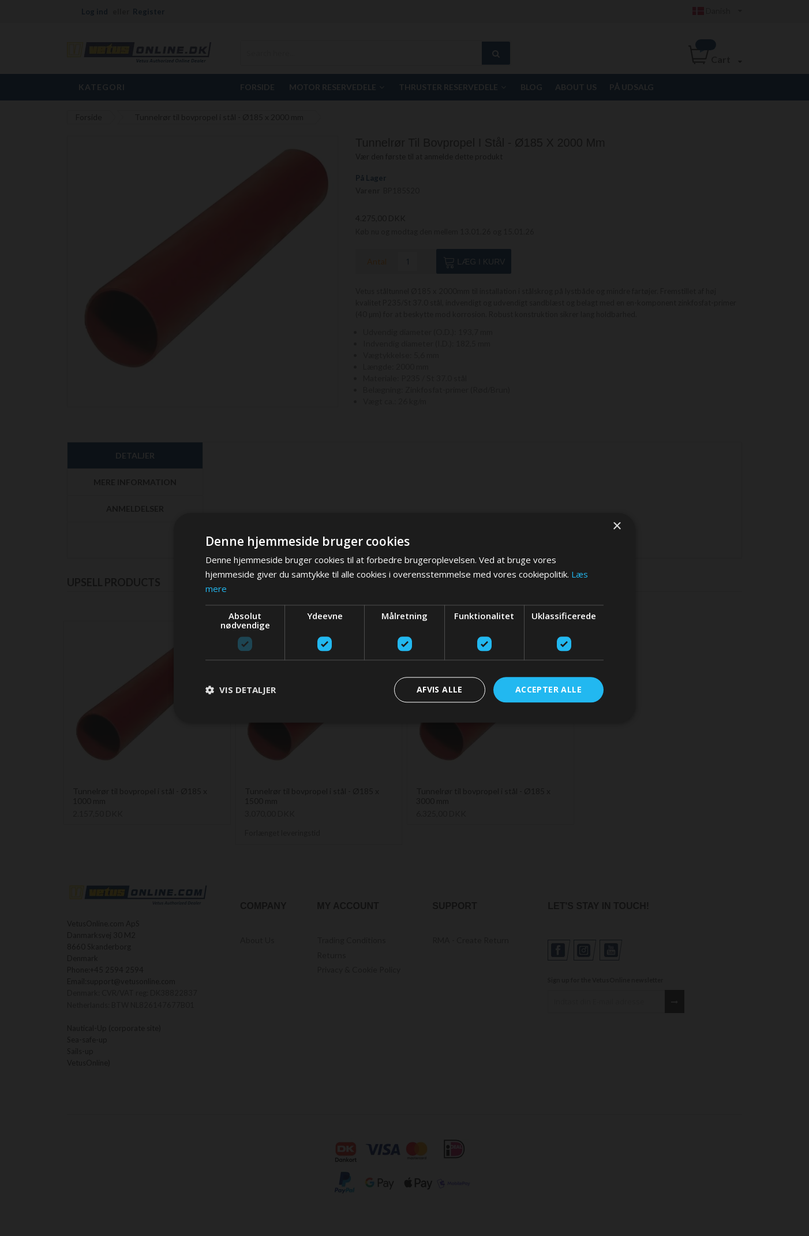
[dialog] (404, 618)
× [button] (616, 526)
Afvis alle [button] (440, 689)
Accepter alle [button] (548, 689)
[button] (240, 689)
